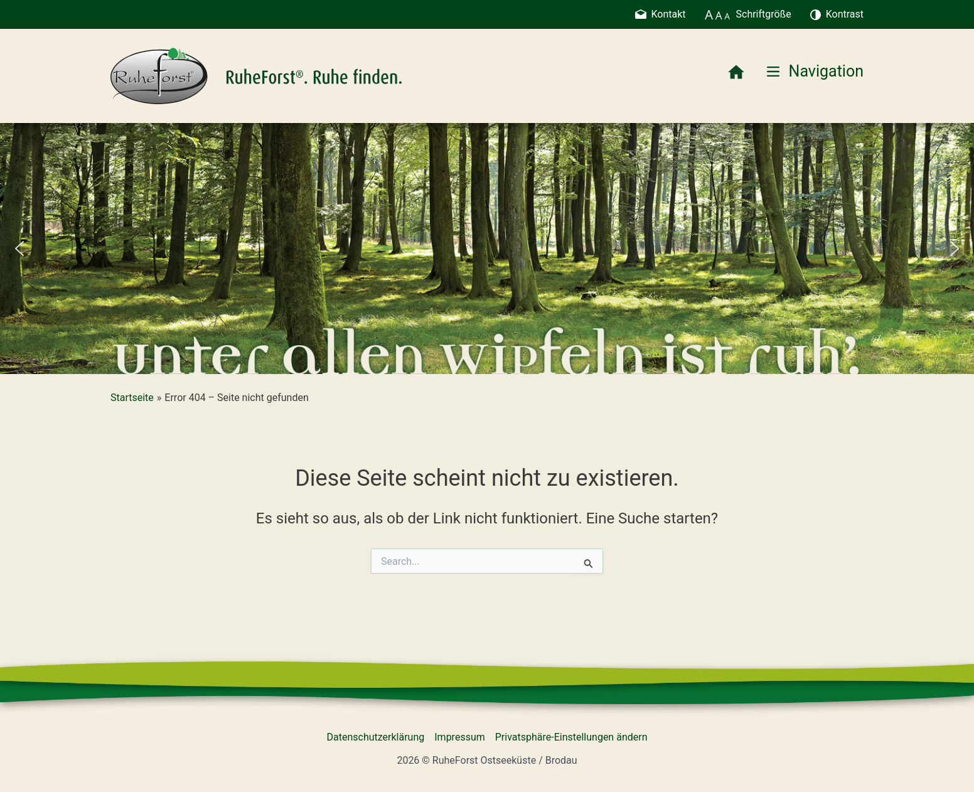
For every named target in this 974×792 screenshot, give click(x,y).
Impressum (459, 737)
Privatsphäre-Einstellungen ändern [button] (571, 737)
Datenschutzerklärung (376, 737)
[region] (487, 248)
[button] (19, 248)
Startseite (132, 398)
